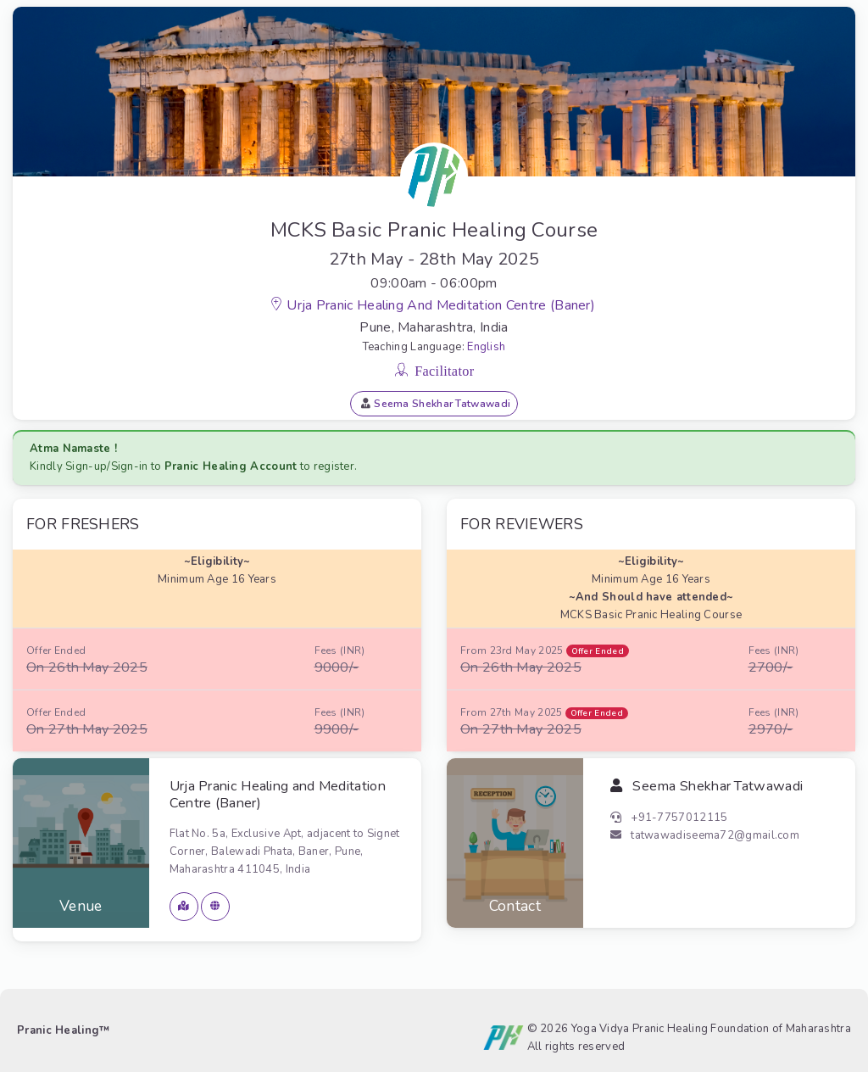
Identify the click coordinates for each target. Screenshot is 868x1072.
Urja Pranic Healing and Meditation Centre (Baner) (442, 305)
